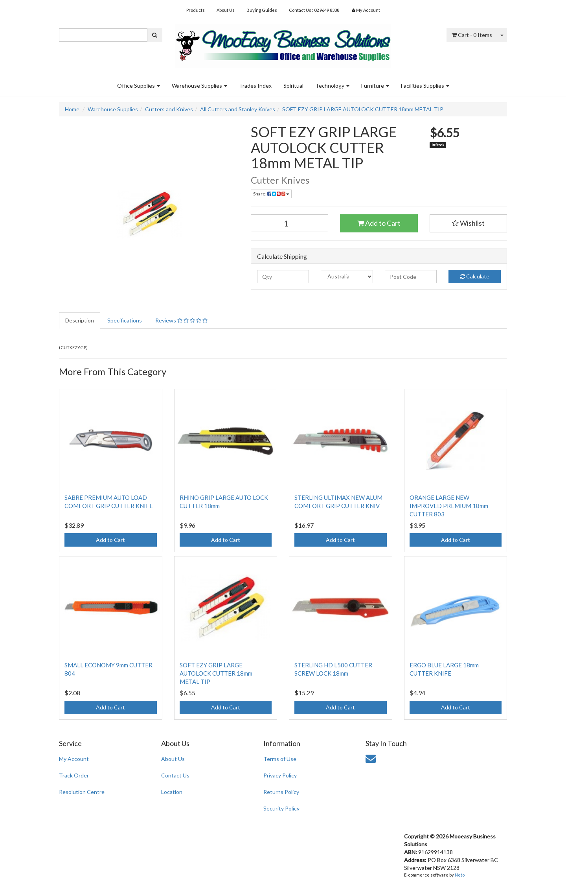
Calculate (474, 276)
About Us (226, 10)
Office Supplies (138, 85)
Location (171, 791)
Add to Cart (379, 223)
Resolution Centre (82, 791)
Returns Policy (281, 791)
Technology (332, 85)
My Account (74, 758)
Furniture (375, 85)
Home (72, 109)
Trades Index (255, 85)
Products (195, 10)
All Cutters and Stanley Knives (237, 109)
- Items (472, 34)
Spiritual (293, 85)
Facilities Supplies (425, 85)
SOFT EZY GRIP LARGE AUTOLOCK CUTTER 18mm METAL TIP (362, 109)
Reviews (181, 320)
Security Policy (281, 808)
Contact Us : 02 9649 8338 (314, 10)
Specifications (124, 320)
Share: (271, 194)
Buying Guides (261, 10)
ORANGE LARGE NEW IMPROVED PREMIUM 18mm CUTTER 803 (449, 506)
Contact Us (175, 775)
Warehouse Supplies (199, 85)
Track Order (74, 775)
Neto (460, 874)
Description (79, 320)
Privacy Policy (280, 775)
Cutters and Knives (169, 109)
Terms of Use (279, 758)
